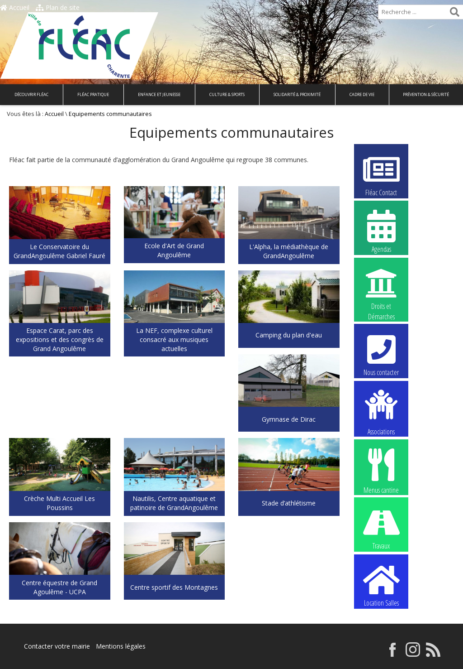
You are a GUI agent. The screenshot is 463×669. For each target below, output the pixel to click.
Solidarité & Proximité (297, 94)
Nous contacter (381, 354)
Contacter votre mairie (57, 646)
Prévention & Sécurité (426, 94)
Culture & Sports (227, 94)
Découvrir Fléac (31, 94)
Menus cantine (381, 470)
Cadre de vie (362, 94)
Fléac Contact (381, 174)
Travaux (381, 528)
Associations (381, 411)
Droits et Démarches (381, 288)
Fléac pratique (93, 94)
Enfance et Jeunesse (159, 94)
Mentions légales (121, 646)
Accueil (14, 7)
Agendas (381, 231)
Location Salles (381, 585)
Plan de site (58, 7)
